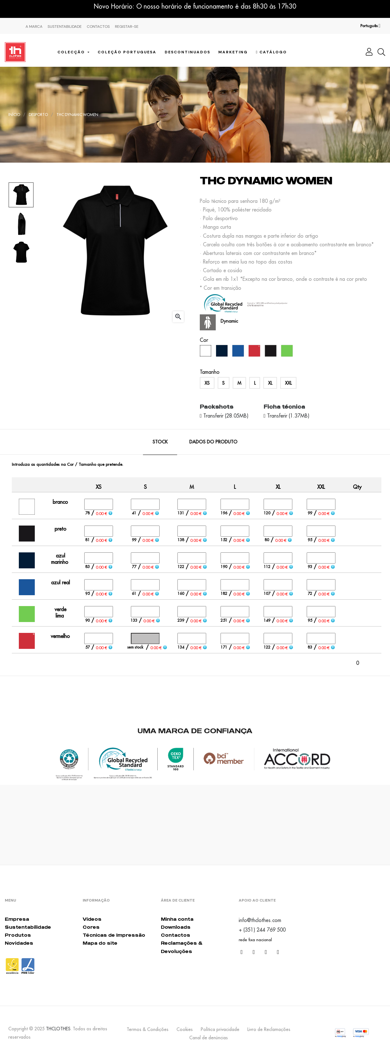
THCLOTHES (58, 1029)
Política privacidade (220, 1029)
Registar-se (127, 26)
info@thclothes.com (260, 920)
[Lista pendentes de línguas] (370, 26)
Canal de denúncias (208, 1038)
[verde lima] (287, 352)
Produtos (18, 935)
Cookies (184, 1029)
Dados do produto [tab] (213, 442)
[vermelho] (255, 352)
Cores (91, 927)
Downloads (176, 927)
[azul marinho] (222, 352)
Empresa (17, 919)
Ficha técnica (284, 407)
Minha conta (177, 919)
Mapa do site (100, 943)
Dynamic (229, 321)
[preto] (271, 352)
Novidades (19, 943)
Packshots (216, 407)
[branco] (206, 352)
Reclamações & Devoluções (182, 947)
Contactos (98, 26)
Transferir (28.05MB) (225, 415)
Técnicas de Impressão (114, 935)
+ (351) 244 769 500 (262, 929)
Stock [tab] (160, 442)
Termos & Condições (148, 1029)
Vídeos (92, 919)
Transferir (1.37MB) (287, 415)
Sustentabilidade (65, 26)
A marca (34, 26)
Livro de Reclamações (268, 1029)
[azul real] (238, 352)
